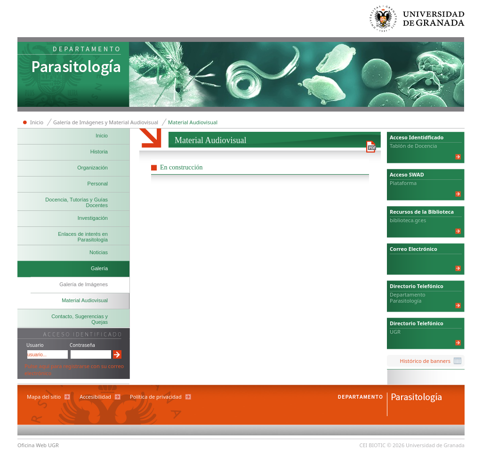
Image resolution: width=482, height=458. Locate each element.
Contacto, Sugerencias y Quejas (79, 319)
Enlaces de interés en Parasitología (83, 236)
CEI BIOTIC (373, 445)
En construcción (181, 167)
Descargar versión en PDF (371, 147)
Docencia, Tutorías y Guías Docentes (76, 202)
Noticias (98, 252)
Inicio (36, 122)
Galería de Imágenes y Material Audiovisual (105, 122)
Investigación (93, 218)
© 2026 (395, 445)
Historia (99, 151)
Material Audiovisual (192, 122)
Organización (92, 167)
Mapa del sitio (44, 396)
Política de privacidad (156, 396)
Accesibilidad (95, 396)
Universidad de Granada (417, 21)
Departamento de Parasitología (73, 75)
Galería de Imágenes (83, 284)
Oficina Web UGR (38, 445)
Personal (98, 183)
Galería (99, 268)
